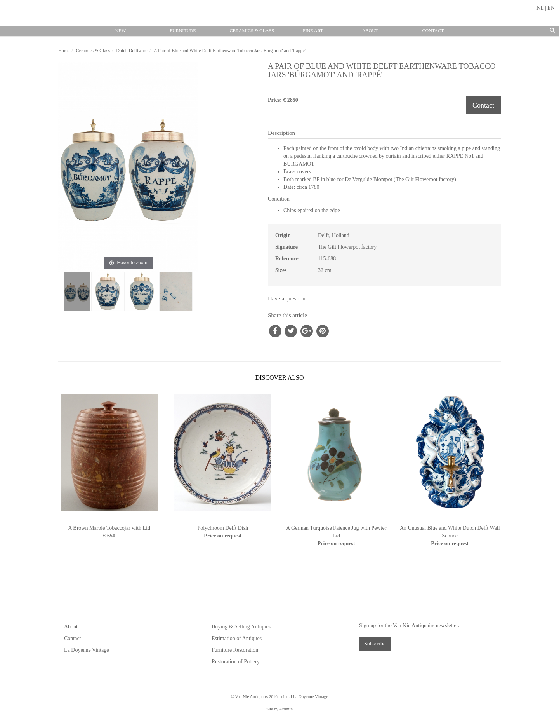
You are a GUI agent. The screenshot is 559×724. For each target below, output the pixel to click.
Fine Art (313, 30)
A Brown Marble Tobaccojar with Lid (109, 528)
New (120, 30)
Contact (433, 30)
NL (539, 8)
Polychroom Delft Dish (222, 528)
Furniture (183, 30)
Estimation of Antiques (237, 638)
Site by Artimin (279, 709)
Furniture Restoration (235, 650)
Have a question (287, 298)
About (370, 30)
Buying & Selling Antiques (241, 627)
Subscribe (374, 644)
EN (551, 8)
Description (281, 133)
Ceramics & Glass (251, 30)
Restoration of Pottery (236, 662)
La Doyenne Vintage (86, 650)
